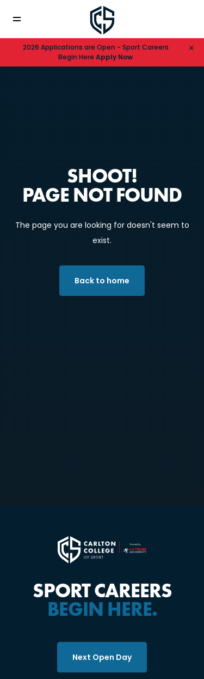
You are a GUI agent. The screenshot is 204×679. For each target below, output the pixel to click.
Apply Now (114, 57)
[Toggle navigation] (24, 19)
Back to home (102, 280)
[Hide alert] (191, 47)
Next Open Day (102, 657)
